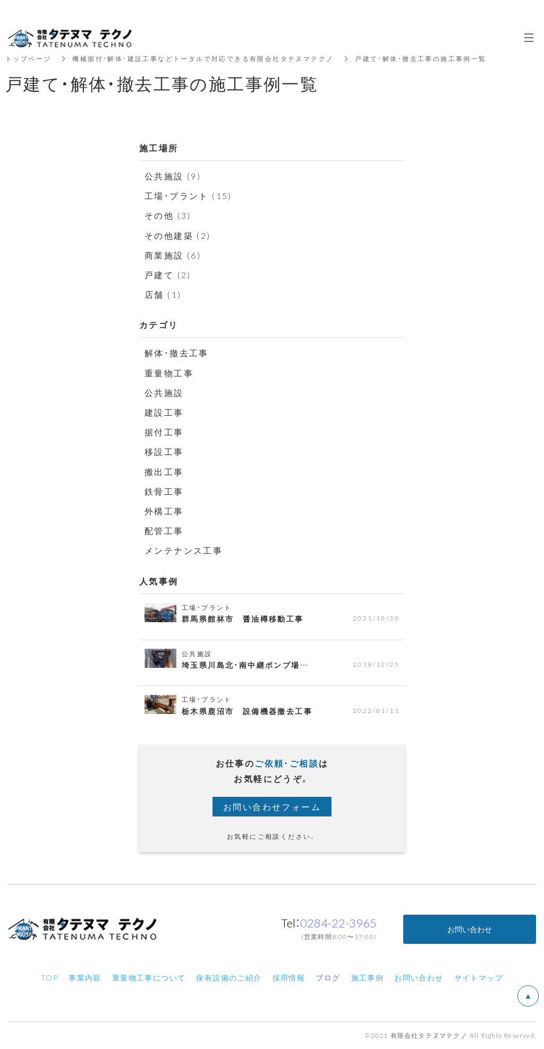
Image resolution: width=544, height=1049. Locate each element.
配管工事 (164, 530)
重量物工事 (168, 372)
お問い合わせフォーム (272, 806)
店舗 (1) (162, 294)
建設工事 (164, 412)
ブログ (328, 977)
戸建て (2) (167, 274)
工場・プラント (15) (188, 195)
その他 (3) (167, 215)
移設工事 (164, 451)
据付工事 (164, 431)
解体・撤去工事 (176, 352)
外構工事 (164, 510)
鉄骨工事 (164, 491)
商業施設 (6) (172, 254)
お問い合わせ (469, 929)
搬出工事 (164, 471)
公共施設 (164, 392)
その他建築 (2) (177, 235)
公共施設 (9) (172, 175)
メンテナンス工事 (183, 550)
